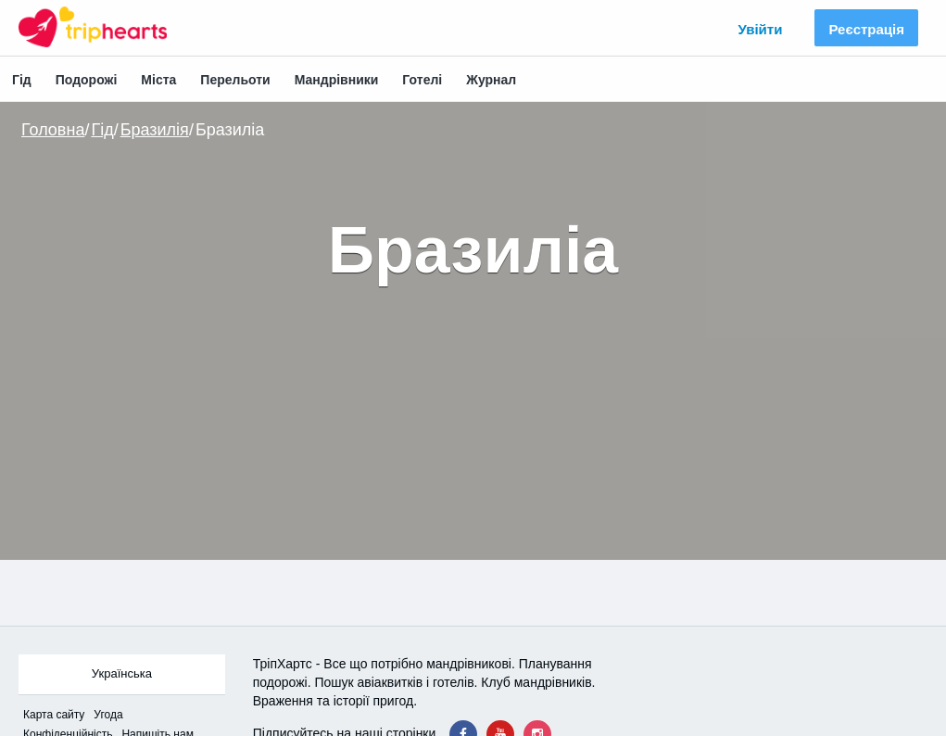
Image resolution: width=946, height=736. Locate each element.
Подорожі (87, 79)
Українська (122, 673)
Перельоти (235, 79)
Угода (108, 714)
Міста (158, 79)
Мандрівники (337, 79)
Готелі (422, 79)
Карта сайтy (53, 714)
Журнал (491, 79)
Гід (22, 79)
